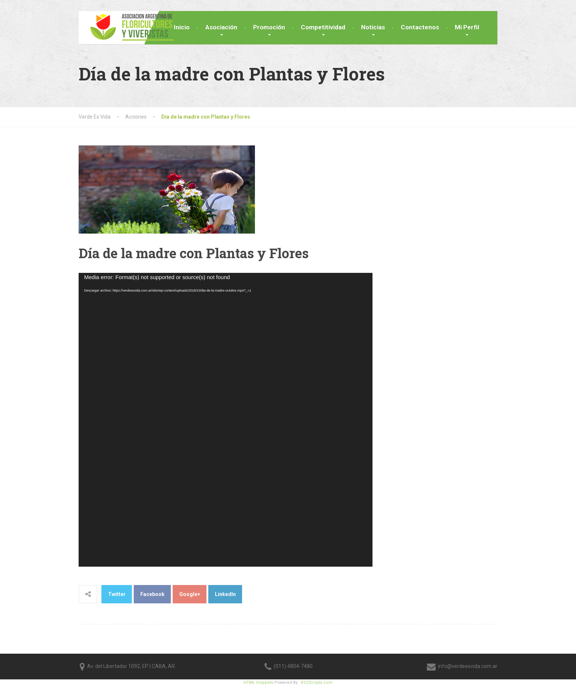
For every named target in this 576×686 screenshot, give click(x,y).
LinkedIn (225, 594)
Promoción (269, 27)
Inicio (182, 27)
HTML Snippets (258, 682)
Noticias (373, 27)
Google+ (189, 594)
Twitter (117, 594)
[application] (225, 420)
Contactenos (420, 27)
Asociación (221, 27)
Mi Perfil (467, 27)
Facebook (152, 594)
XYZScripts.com (316, 682)
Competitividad (323, 27)
